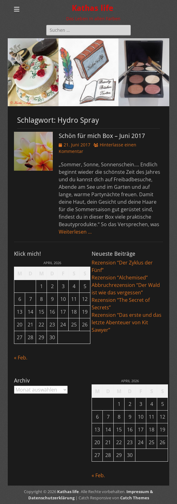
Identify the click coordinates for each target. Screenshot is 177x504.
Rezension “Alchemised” (120, 277)
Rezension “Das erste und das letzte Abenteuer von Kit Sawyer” (126, 322)
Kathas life (92, 8)
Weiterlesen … (75, 231)
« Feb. (20, 357)
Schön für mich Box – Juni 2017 (102, 136)
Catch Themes (134, 498)
